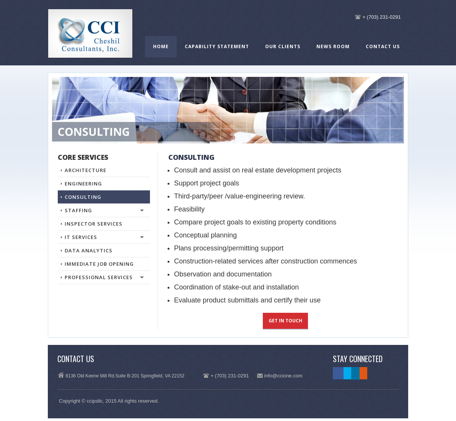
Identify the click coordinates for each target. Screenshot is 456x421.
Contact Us (383, 46)
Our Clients (282, 46)
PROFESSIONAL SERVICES (101, 279)
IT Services (101, 239)
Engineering (83, 183)
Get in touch (285, 320)
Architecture (85, 170)
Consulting (83, 196)
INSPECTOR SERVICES (93, 223)
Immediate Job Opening (99, 263)
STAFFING (101, 212)
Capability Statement (217, 46)
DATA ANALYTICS (88, 250)
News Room (333, 46)
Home (161, 46)
